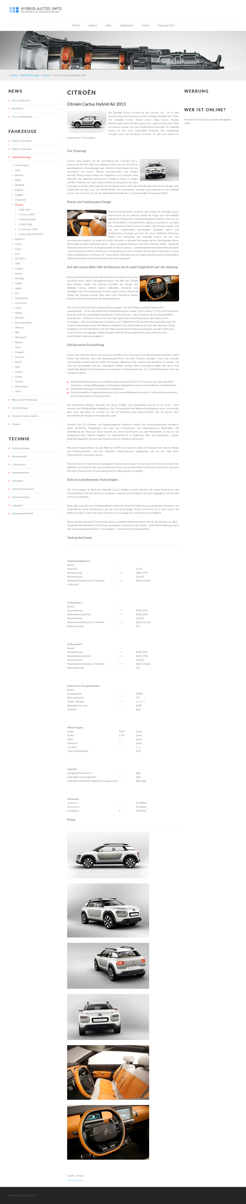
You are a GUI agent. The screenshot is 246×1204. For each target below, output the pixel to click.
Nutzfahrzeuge (20, 407)
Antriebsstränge (21, 448)
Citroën (19, 204)
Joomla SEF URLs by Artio (75, 1180)
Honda (18, 273)
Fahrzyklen (17, 480)
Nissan (18, 342)
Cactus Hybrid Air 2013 (30, 234)
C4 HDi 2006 (25, 224)
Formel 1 (16, 424)
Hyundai (19, 278)
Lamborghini (21, 298)
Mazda (18, 312)
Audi (17, 170)
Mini (17, 332)
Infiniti (18, 283)
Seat (17, 366)
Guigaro (19, 268)
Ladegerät (17, 505)
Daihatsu (20, 238)
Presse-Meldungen (22, 116)
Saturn (18, 361)
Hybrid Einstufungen (23, 488)
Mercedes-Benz (23, 322)
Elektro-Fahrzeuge (22, 140)
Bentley (19, 175)
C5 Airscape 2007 (27, 229)
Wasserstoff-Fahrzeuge (24, 399)
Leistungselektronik (22, 513)
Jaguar (18, 288)
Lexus (18, 307)
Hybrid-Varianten (21, 497)
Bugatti (19, 189)
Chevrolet (20, 199)
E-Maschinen (19, 464)
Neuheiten (17, 108)
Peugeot (19, 352)
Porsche (19, 356)
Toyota (19, 381)
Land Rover (21, 302)
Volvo (18, 391)
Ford (17, 253)
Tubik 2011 (24, 209)
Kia (16, 293)
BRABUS (19, 185)
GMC (18, 263)
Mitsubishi (20, 337)
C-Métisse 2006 (27, 219)
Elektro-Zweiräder (21, 148)
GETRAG (20, 258)
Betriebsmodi (19, 456)
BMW (18, 180)
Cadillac (19, 194)
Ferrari (18, 243)
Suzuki (18, 376)
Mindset (19, 327)
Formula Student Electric (25, 415)
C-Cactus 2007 (26, 214)
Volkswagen (21, 386)
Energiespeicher (20, 472)
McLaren (19, 317)
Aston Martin (22, 165)
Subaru (19, 371)
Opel (17, 347)
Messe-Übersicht (21, 100)
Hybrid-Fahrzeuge (21, 157)
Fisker (18, 248)
